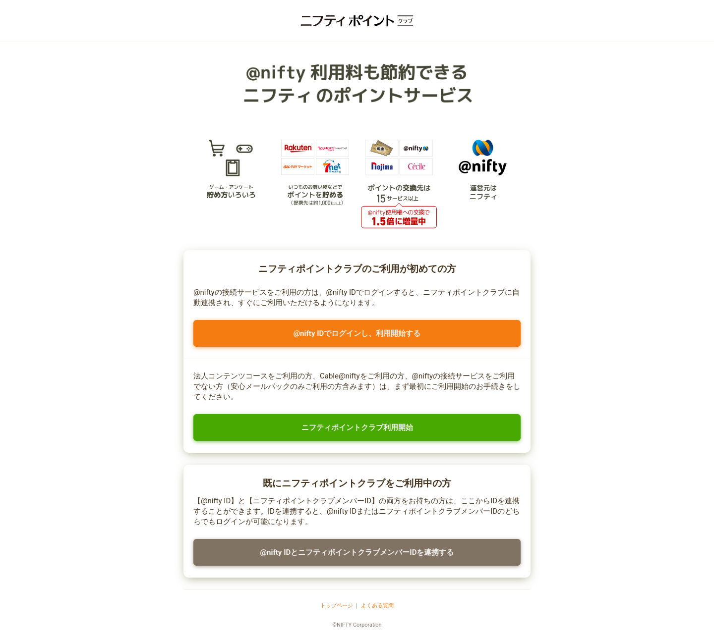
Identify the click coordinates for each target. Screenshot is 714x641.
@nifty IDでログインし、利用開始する (357, 333)
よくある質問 (377, 605)
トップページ (336, 605)
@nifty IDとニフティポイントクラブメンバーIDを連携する (357, 552)
